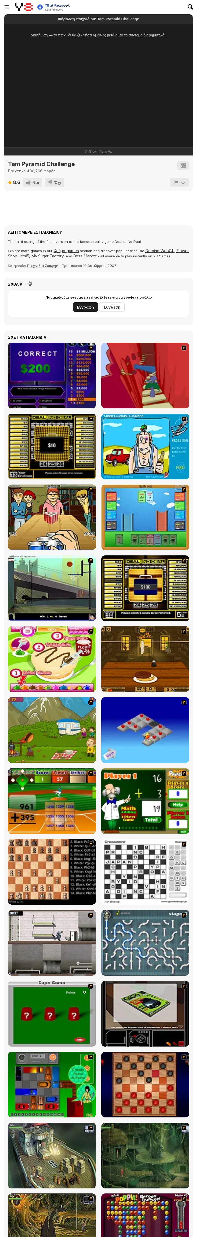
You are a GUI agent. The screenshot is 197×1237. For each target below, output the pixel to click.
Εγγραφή (85, 307)
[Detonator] (145, 730)
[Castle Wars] (145, 517)
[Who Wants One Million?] (52, 375)
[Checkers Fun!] (145, 1084)
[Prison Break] (52, 943)
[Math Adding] (145, 801)
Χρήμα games (66, 250)
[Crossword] (145, 872)
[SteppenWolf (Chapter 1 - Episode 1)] (52, 1155)
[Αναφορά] (179, 182)
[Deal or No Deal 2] (145, 588)
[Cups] (52, 1014)
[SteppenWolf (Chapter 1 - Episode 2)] (145, 1155)
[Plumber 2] (145, 943)
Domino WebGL (159, 250)
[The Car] (145, 1014)
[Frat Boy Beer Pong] (52, 517)
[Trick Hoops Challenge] (52, 588)
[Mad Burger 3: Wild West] (145, 659)
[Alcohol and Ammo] (145, 446)
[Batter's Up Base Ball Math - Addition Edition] (52, 801)
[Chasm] (145, 375)
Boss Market (85, 255)
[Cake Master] (52, 659)
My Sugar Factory (47, 255)
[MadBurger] (52, 730)
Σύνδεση (111, 307)
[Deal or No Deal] (52, 446)
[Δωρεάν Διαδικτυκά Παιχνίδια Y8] (24, 7)
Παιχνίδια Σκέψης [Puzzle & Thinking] (42, 265)
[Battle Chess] (52, 872)
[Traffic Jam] (52, 1084)
